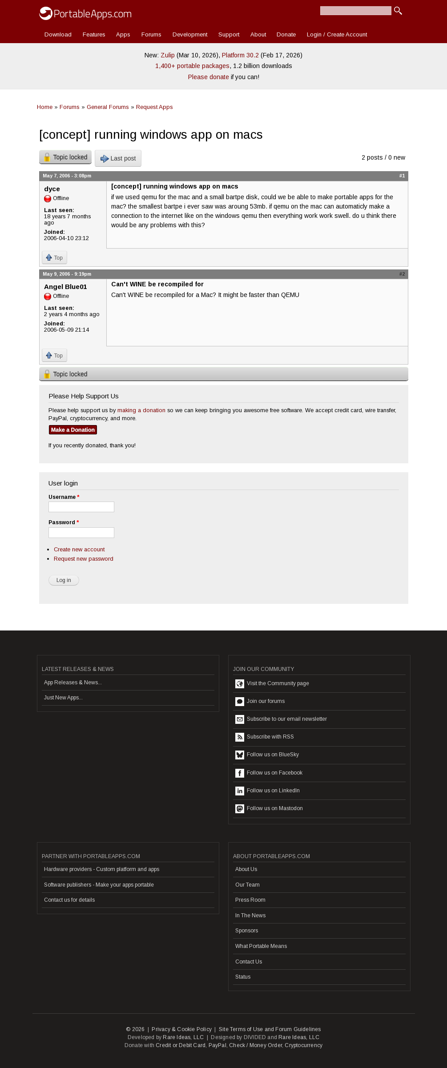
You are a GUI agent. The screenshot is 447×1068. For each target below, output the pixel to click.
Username (63, 497)
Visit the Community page (272, 683)
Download (58, 34)
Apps (123, 34)
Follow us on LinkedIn (267, 791)
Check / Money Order (255, 1045)
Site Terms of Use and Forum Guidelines (270, 1029)
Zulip (168, 55)
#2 (402, 274)
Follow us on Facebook (268, 773)
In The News (250, 915)
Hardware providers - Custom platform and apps (101, 869)
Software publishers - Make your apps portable (99, 885)
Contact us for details (69, 900)
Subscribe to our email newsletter (281, 719)
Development (190, 34)
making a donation (141, 410)
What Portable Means (261, 946)
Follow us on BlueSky (267, 755)
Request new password (83, 558)
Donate (286, 34)
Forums (151, 34)
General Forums (108, 107)
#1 (402, 175)
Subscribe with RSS (264, 737)
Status (242, 977)
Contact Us (248, 962)
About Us (246, 869)
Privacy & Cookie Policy (182, 1029)
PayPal (217, 1045)
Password (63, 522)
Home (44, 107)
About (258, 34)
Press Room (250, 900)
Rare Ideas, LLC (183, 1037)
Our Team (247, 885)
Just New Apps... (63, 698)
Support (228, 34)
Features (94, 34)
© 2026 (135, 1029)
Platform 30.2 (240, 55)
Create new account (79, 549)
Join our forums (260, 701)
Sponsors (246, 930)
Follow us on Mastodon (269, 808)
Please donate (208, 76)
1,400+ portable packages (192, 65)
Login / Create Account (337, 34)
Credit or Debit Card (180, 1045)
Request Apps (154, 107)
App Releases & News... (73, 682)
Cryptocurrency (303, 1045)
